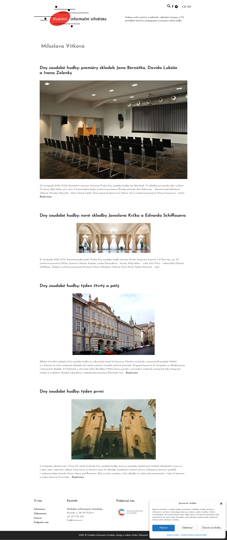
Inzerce (38, 518)
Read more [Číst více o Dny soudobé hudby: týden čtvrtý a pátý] (132, 373)
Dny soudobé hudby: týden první (72, 391)
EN (189, 7)
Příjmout (163, 528)
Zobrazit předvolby (211, 528)
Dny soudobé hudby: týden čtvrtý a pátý (79, 286)
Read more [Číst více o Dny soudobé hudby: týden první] (78, 477)
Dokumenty (40, 513)
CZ (184, 7)
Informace (39, 509)
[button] (221, 503)
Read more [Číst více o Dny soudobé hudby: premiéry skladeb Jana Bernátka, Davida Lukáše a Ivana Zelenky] (46, 197)
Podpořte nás (41, 522)
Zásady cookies (173, 535)
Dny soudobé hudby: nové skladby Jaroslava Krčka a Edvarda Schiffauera (113, 215)
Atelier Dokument (139, 535)
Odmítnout (187, 528)
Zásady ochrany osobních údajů (194, 535)
